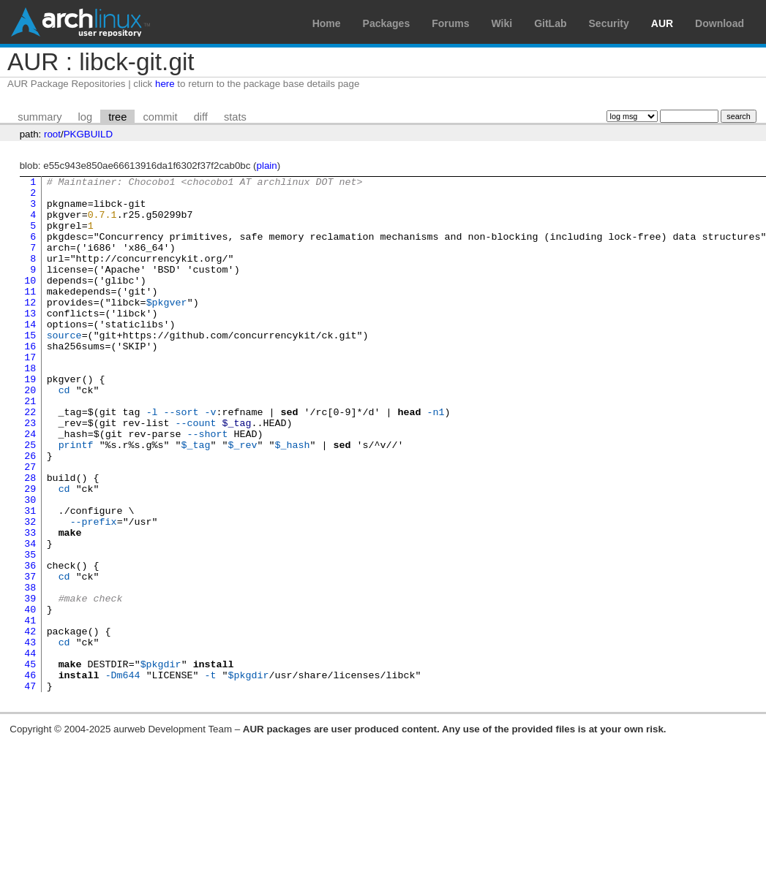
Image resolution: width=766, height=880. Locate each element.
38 (30, 670)
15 (30, 367)
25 (30, 499)
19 (30, 420)
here (165, 83)
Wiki (502, 23)
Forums (450, 23)
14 (30, 354)
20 (30, 433)
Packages (386, 23)
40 (30, 696)
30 (30, 565)
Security (609, 23)
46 (30, 775)
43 (30, 736)
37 (30, 657)
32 (30, 591)
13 (30, 341)
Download (719, 23)
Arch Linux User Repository (80, 22)
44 (30, 749)
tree (117, 117)
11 (30, 315)
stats (235, 117)
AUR (662, 23)
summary (39, 117)
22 (30, 459)
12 (30, 328)
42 (30, 722)
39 (30, 683)
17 (30, 394)
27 (30, 525)
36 (30, 643)
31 (30, 578)
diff (201, 117)
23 (30, 472)
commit (160, 117)
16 (30, 380)
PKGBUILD (88, 134)
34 (30, 617)
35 (30, 630)
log (85, 117)
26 (30, 512)
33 (30, 604)
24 (30, 486)
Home (326, 23)
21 (30, 446)
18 (30, 407)
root (52, 134)
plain (267, 165)
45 (30, 762)
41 (30, 709)
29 (30, 551)
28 (30, 538)
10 (30, 301)
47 (30, 788)
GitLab (550, 23)
